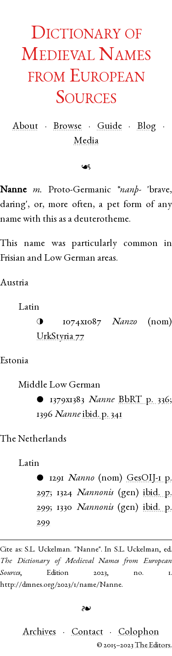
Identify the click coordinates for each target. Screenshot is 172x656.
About (25, 126)
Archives (39, 632)
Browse (67, 126)
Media (86, 141)
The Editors (153, 646)
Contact (87, 632)
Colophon (138, 632)
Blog (146, 126)
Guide (109, 126)
